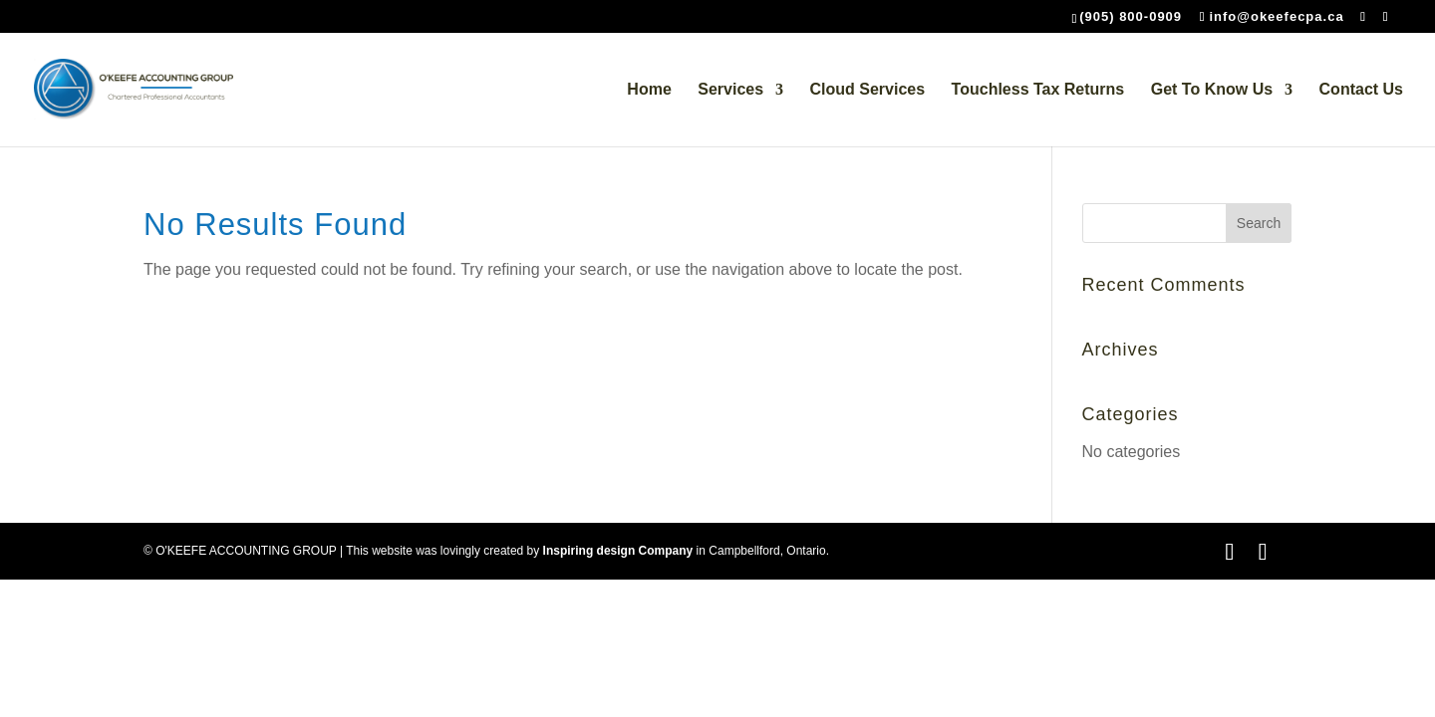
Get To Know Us (1212, 90)
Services (730, 90)
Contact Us (1361, 90)
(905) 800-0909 (1130, 16)
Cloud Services (868, 90)
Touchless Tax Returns (1038, 90)
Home (649, 90)
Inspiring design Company (618, 551)
